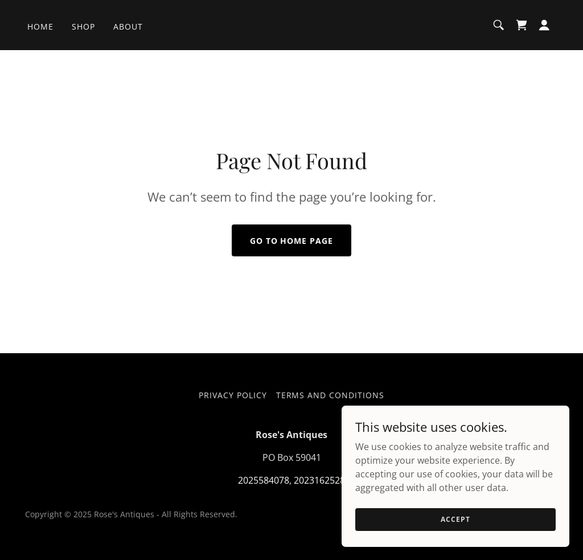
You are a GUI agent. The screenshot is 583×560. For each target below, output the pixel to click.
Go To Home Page (292, 240)
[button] (544, 25)
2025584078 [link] (263, 480)
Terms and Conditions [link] (330, 395)
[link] (521, 25)
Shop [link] (83, 26)
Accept (455, 534)
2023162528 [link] (319, 480)
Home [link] (40, 26)
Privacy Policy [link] (233, 395)
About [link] (128, 26)
